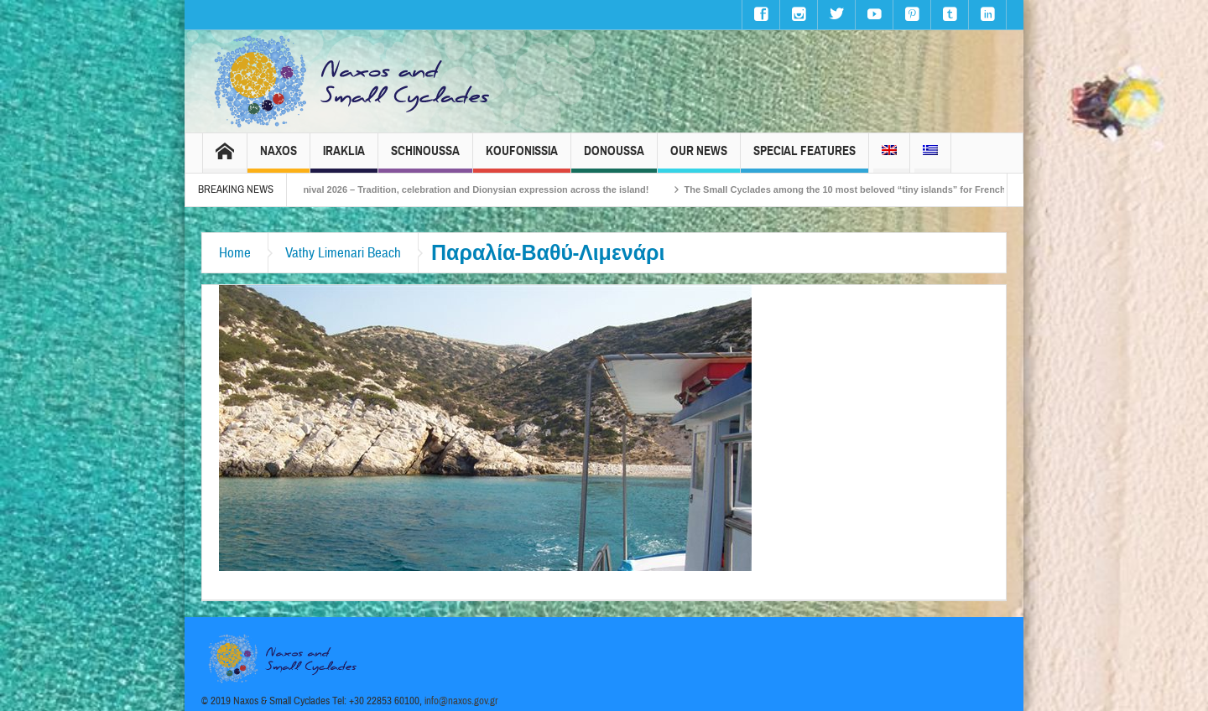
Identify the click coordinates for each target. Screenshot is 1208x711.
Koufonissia (521, 158)
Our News (699, 158)
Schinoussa (425, 158)
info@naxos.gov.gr (461, 701)
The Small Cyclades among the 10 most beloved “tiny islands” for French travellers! (882, 189)
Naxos (278, 158)
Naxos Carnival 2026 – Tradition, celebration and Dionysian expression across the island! (466, 189)
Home (235, 253)
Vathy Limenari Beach (343, 253)
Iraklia (344, 158)
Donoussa (614, 158)
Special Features (804, 158)
